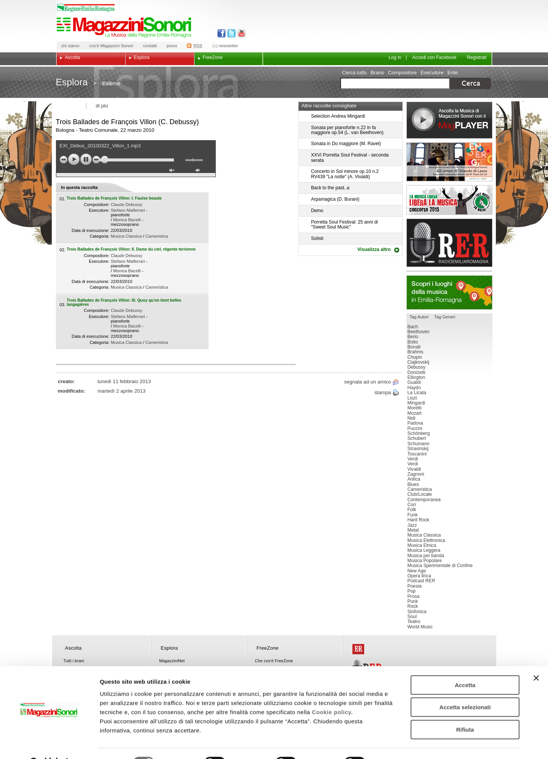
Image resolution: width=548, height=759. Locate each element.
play (74, 159)
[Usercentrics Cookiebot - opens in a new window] (49, 744)
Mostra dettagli (400, 744)
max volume (199, 171)
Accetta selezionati (465, 688)
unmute (172, 171)
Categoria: (99, 236)
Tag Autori (419, 317)
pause (86, 159)
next (96, 159)
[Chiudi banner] (536, 659)
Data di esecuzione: (90, 230)
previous (63, 159)
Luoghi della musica (449, 292)
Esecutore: (99, 210)
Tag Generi (444, 317)
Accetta (465, 666)
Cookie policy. (332, 693)
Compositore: (96, 204)
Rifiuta (465, 710)
